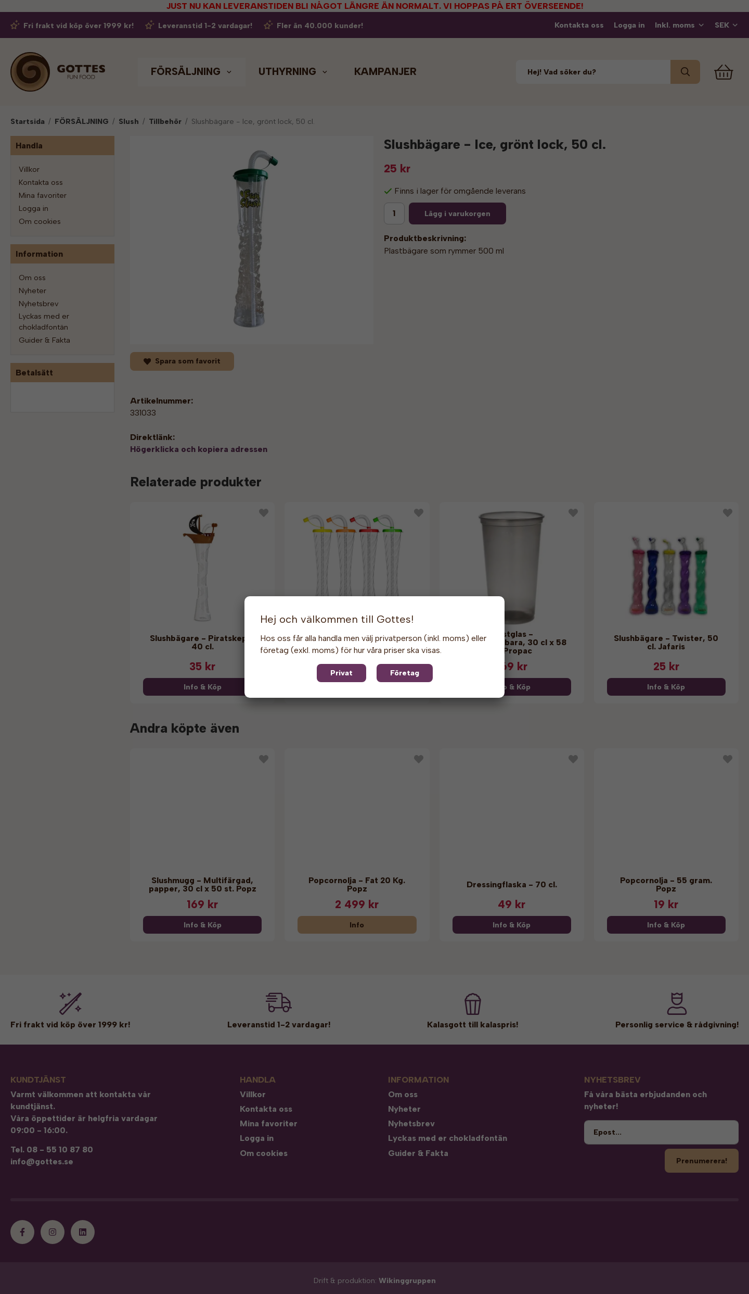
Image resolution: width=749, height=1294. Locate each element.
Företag (404, 672)
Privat (341, 672)
